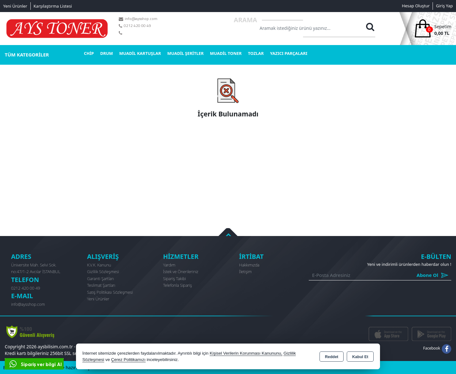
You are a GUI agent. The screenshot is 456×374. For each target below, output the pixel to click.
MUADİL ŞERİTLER (185, 53)
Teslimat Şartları (101, 285)
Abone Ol (418, 275)
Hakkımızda (249, 265)
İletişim (245, 271)
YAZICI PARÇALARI (288, 53)
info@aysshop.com (28, 304)
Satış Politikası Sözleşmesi (110, 292)
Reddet (331, 357)
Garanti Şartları (100, 278)
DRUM (106, 53)
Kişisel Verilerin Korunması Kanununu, (246, 353)
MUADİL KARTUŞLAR (140, 53)
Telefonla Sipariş (177, 285)
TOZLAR (256, 53)
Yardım (169, 265)
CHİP (89, 53)
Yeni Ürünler (98, 299)
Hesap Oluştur (416, 6)
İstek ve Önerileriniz (180, 271)
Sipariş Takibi (174, 278)
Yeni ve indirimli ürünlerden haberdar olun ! (409, 264)
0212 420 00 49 (25, 288)
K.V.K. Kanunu (99, 265)
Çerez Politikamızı (128, 359)
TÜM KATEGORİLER (27, 54)
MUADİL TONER (226, 53)
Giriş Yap (444, 6)
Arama (245, 20)
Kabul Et (360, 357)
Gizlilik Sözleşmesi (103, 271)
